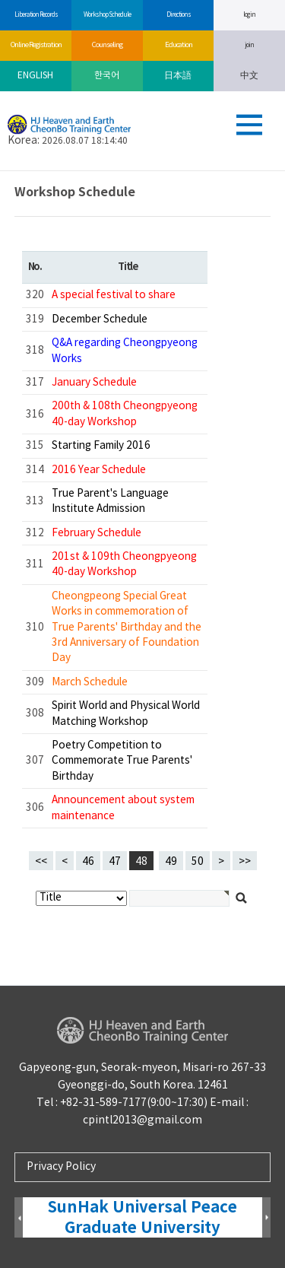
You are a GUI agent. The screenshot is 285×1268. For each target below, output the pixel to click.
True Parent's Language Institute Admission (110, 501)
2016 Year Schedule (99, 470)
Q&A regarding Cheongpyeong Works (125, 350)
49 (168, 859)
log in (249, 14)
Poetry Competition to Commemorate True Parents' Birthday (122, 761)
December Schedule (99, 319)
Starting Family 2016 (101, 446)
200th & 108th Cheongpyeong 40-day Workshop (125, 413)
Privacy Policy (61, 1167)
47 (112, 859)
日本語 (178, 76)
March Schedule (90, 682)
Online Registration (36, 45)
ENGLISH (35, 76)
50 (194, 859)
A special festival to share (114, 295)
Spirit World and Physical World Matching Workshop (126, 713)
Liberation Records (36, 14)
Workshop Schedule (107, 14)
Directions (178, 14)
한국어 (106, 76)
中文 (249, 76)
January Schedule (94, 383)
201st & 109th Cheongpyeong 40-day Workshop (124, 564)
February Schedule (96, 533)
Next (266, 1218)
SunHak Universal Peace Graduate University (142, 1218)
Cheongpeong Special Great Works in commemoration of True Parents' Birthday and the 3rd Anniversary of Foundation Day (126, 627)
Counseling (106, 45)
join (249, 45)
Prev (18, 1218)
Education (178, 45)
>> (245, 862)
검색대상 (0, 171)
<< (41, 862)
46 (85, 859)
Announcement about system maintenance (123, 807)
